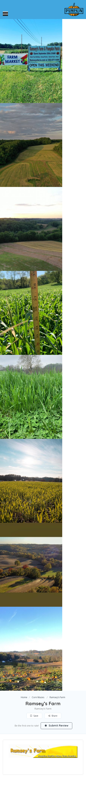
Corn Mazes (38, 697)
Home (24, 697)
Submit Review (56, 725)
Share (52, 715)
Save (34, 715)
